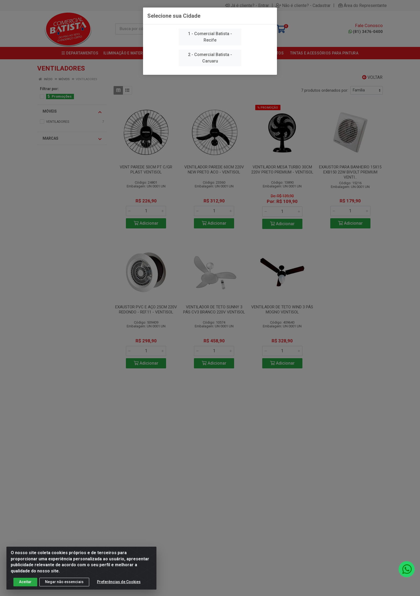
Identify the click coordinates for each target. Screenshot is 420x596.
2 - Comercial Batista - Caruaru (210, 58)
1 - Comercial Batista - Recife (210, 37)
